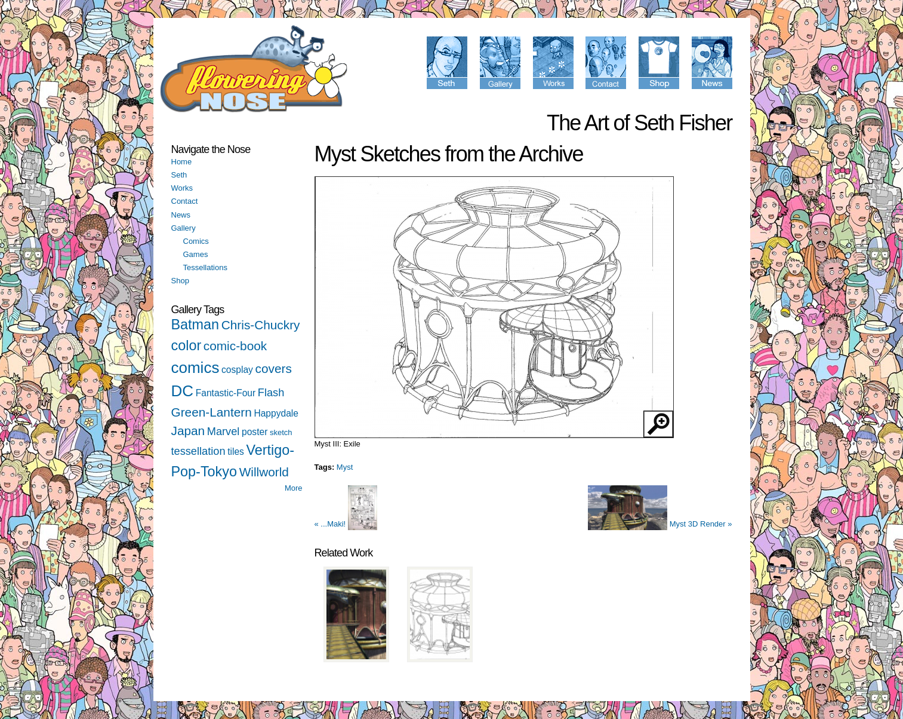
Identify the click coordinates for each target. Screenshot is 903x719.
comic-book (235, 346)
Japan (188, 430)
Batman (195, 324)
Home (181, 161)
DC (182, 391)
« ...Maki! (346, 523)
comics (195, 368)
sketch (281, 432)
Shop (180, 280)
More (294, 488)
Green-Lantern (211, 412)
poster (254, 432)
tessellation (198, 451)
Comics (196, 241)
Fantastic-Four (226, 393)
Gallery (183, 228)
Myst (345, 467)
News (181, 214)
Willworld (264, 472)
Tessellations (205, 267)
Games (195, 254)
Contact (184, 201)
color (186, 345)
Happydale (276, 413)
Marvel (223, 431)
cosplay (237, 370)
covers (273, 368)
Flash (271, 393)
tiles (235, 451)
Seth (179, 174)
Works (182, 187)
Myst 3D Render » (660, 523)
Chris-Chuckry (260, 325)
